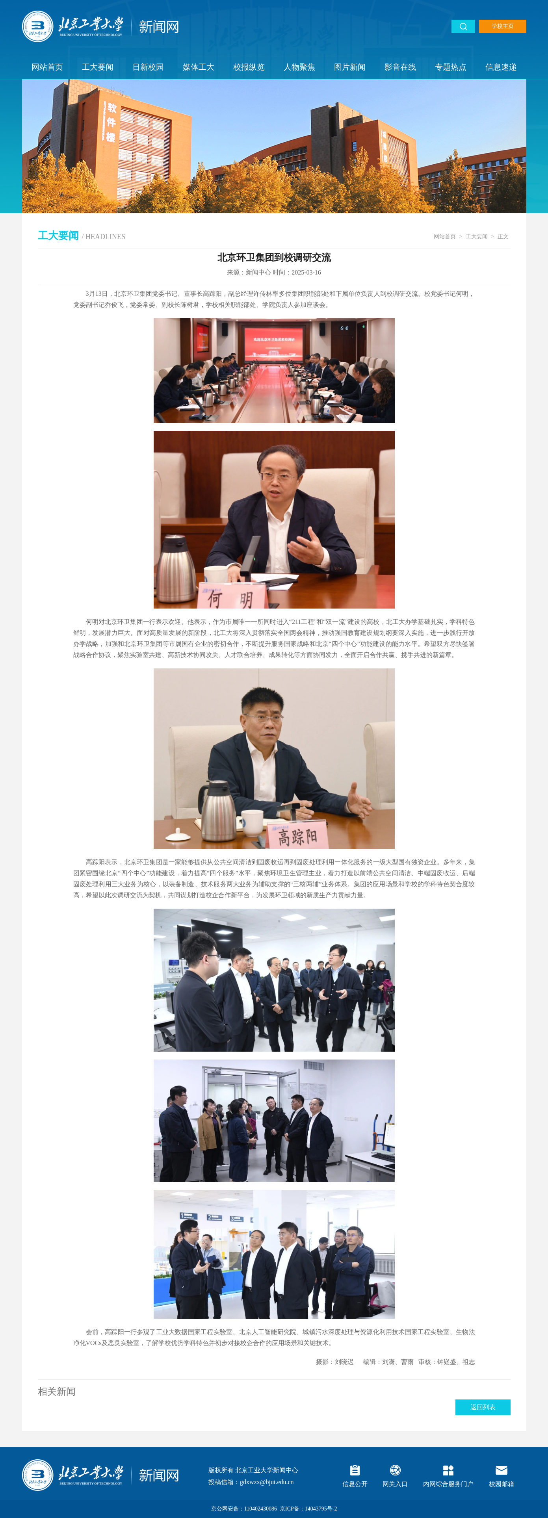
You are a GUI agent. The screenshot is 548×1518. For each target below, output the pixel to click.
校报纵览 (249, 67)
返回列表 (483, 1407)
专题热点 (450, 67)
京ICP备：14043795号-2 (308, 1509)
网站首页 (47, 67)
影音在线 (400, 67)
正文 (503, 236)
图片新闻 (350, 67)
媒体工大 (198, 67)
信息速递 (501, 67)
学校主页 (503, 26)
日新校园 (148, 67)
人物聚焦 (299, 67)
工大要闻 (97, 67)
